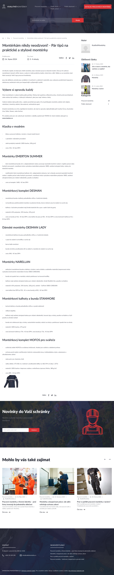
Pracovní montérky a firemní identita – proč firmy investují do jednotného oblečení (73, 551)
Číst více (5, 512)
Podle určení (55, 9)
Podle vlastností (69, 6)
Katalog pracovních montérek (98, 7)
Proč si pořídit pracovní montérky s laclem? (62, 556)
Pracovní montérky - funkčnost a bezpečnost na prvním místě (67, 559)
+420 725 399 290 (10, 555)
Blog (8, 38)
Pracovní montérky (18, 38)
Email (3, 426)
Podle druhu (54, 6)
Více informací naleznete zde (76, 570)
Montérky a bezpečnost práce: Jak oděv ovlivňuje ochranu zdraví (68, 553)
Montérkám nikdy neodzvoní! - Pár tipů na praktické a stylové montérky (47, 38)
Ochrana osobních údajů (28, 570)
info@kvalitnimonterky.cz (29, 555)
